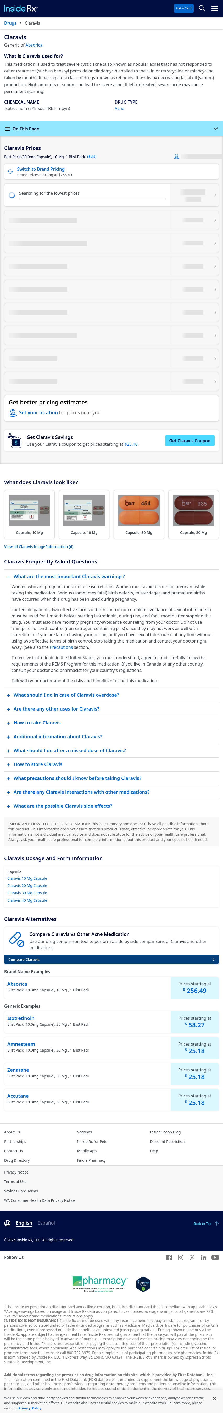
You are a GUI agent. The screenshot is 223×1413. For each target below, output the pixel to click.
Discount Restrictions (168, 1141)
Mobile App (87, 1150)
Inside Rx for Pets (92, 1141)
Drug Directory (17, 1160)
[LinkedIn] (203, 1257)
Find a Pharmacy (91, 1160)
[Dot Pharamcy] (100, 1284)
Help (154, 1150)
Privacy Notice (16, 1172)
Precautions (61, 647)
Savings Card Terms (21, 1190)
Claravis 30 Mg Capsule (27, 892)
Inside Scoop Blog (165, 1132)
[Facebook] (169, 1257)
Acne (119, 108)
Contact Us (13, 1150)
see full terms (42, 1352)
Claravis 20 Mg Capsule (27, 885)
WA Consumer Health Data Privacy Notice (39, 1200)
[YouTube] (215, 1257)
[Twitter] (192, 1257)
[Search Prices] (202, 8)
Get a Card (184, 8)
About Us (12, 1132)
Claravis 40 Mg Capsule (27, 900)
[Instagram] (180, 1257)
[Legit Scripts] (143, 1284)
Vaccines (84, 1132)
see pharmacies (187, 1352)
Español (46, 1223)
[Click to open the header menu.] (214, 8)
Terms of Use (15, 1181)
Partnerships (15, 1141)
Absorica (34, 45)
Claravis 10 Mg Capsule (27, 878)
